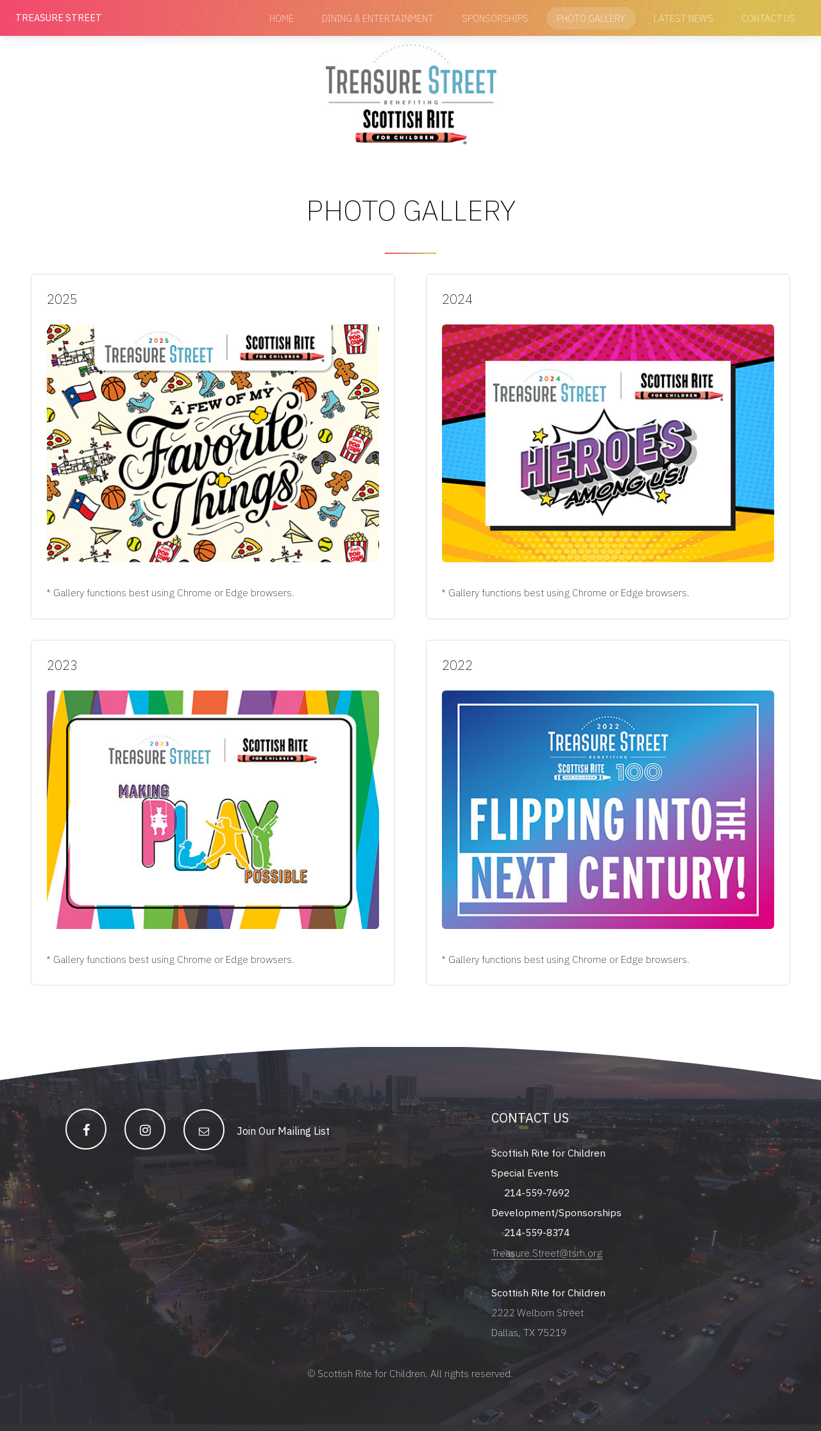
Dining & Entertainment (378, 18)
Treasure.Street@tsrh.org (546, 1256)
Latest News (683, 18)
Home (281, 18)
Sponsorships (495, 18)
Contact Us (768, 18)
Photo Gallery (591, 18)
